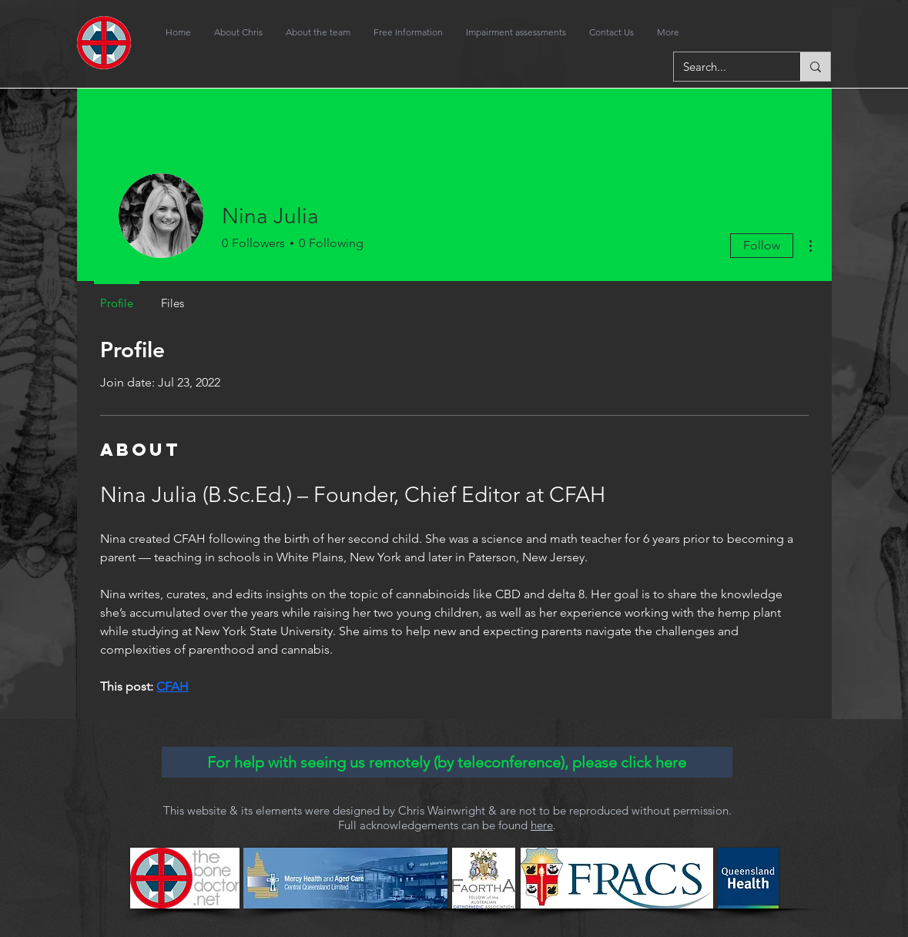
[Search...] (725, 66)
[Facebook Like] (770, 32)
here (542, 825)
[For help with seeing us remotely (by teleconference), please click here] (447, 762)
